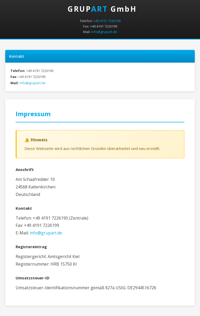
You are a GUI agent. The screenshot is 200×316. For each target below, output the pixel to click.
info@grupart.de (104, 31)
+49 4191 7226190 (107, 20)
